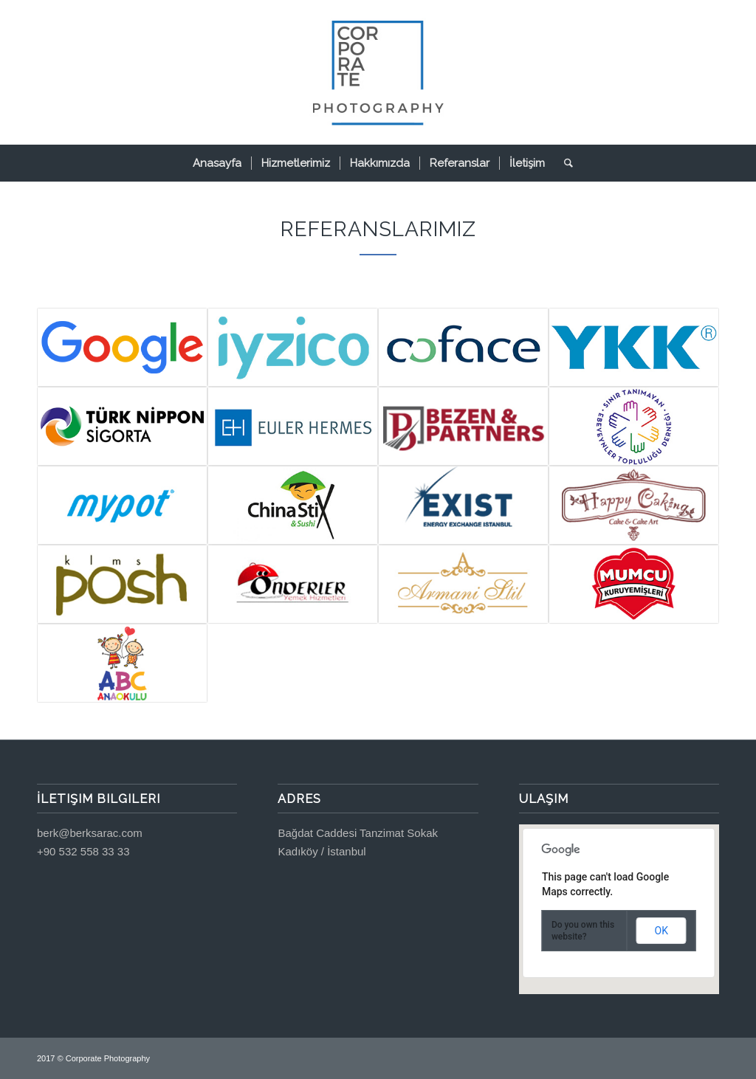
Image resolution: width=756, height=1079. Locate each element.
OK (661, 931)
